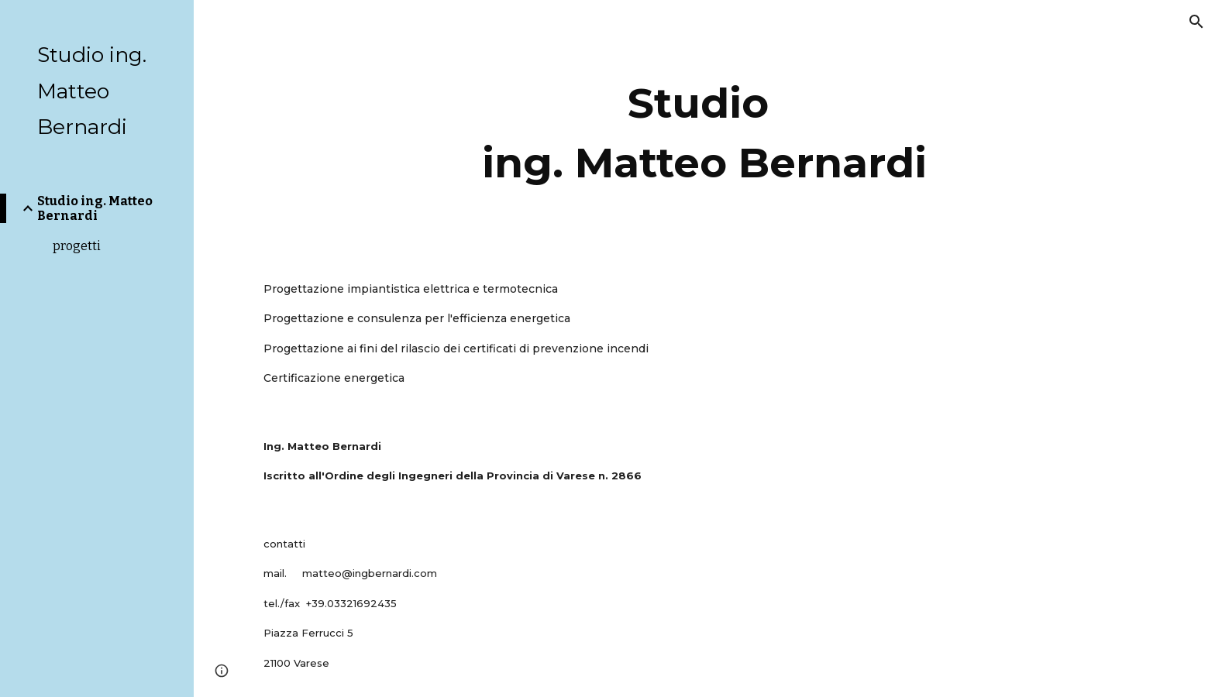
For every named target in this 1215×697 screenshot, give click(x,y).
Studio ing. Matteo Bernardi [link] (95, 208)
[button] (1196, 21)
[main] (704, 128)
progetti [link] (77, 246)
